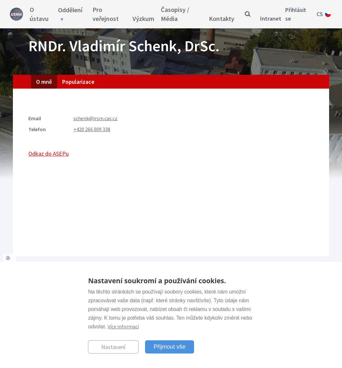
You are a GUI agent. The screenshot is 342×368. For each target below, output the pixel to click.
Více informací (123, 326)
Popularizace (78, 81)
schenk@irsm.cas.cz (95, 118)
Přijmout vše (169, 347)
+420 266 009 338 (91, 129)
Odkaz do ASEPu (48, 153)
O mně (44, 81)
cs (320, 14)
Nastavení (113, 347)
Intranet (270, 18)
